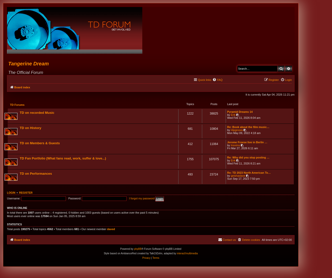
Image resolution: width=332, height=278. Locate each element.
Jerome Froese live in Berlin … (247, 142)
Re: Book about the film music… (248, 127)
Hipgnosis (237, 130)
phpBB (138, 249)
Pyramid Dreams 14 (239, 112)
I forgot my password (142, 198)
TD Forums (17, 105)
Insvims (235, 145)
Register (26, 193)
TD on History (30, 128)
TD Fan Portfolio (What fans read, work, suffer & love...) (63, 158)
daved (111, 229)
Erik (233, 115)
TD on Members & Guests (40, 143)
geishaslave (238, 175)
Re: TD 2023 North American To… (249, 172)
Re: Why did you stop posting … (248, 157)
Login (11, 193)
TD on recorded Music (37, 113)
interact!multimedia (187, 254)
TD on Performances (36, 174)
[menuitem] (217, 80)
